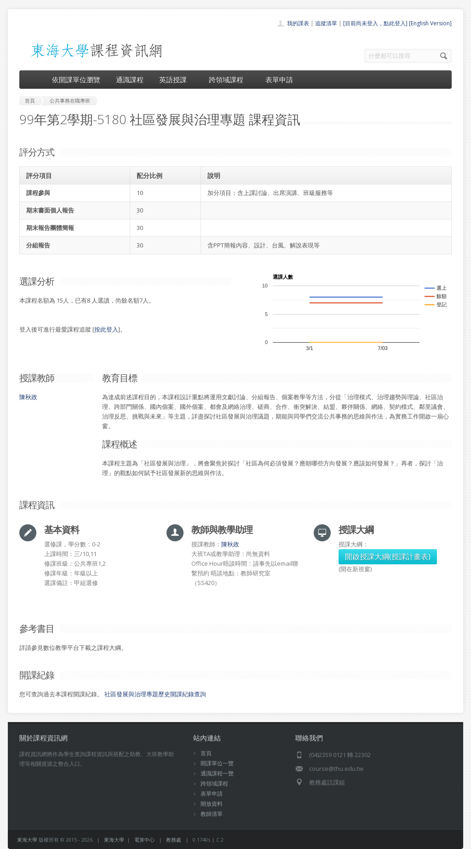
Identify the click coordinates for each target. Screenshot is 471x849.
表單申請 (279, 79)
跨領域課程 (229, 79)
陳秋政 (28, 397)
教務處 (173, 839)
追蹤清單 (326, 23)
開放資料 (212, 804)
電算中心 (144, 839)
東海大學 (27, 839)
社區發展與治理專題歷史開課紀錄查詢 (155, 694)
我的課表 (298, 23)
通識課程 (130, 79)
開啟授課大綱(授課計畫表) (388, 556)
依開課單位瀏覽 (76, 79)
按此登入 (106, 329)
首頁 (206, 753)
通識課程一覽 (217, 773)
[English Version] (430, 23)
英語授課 (176, 79)
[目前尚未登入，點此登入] (375, 23)
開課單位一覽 (217, 763)
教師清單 (212, 814)
